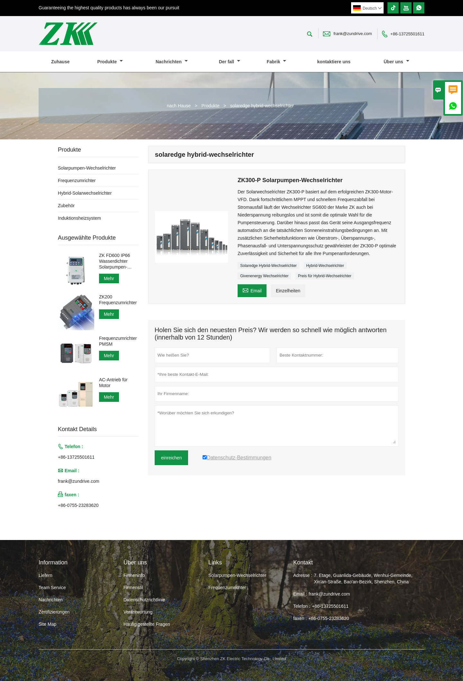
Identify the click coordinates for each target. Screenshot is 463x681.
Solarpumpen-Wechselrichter (87, 168)
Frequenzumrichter (77, 180)
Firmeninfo (134, 575)
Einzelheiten (288, 290)
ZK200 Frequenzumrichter (118, 299)
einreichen (171, 457)
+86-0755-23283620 (78, 505)
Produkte (110, 61)
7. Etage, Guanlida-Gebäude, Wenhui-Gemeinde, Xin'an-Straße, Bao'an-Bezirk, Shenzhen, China (363, 578)
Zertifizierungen (54, 612)
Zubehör (66, 205)
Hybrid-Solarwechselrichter (85, 193)
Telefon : (301, 606)
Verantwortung (137, 612)
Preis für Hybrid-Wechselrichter (324, 276)
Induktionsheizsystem (79, 218)
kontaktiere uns (333, 61)
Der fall (229, 61)
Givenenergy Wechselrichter (264, 276)
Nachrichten (172, 61)
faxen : (300, 618)
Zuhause (60, 61)
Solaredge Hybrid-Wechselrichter (268, 265)
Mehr (109, 278)
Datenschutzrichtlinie (144, 599)
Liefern (45, 575)
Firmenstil (133, 587)
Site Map (47, 624)
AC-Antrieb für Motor (113, 382)
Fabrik (276, 61)
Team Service (52, 587)
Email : (300, 594)
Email (252, 290)
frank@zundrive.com (352, 33)
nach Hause (179, 105)
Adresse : (302, 575)
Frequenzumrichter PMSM (118, 341)
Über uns (396, 61)
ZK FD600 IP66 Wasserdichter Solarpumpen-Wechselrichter (114, 261)
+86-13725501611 (407, 33)
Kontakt (303, 562)
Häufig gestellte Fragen (146, 624)
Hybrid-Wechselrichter (325, 265)
